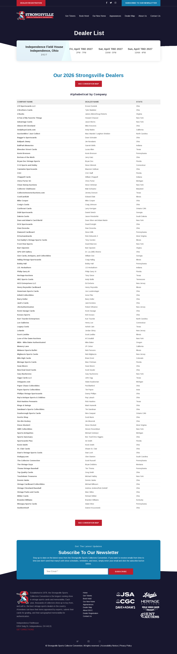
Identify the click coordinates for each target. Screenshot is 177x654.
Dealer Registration (31, 3)
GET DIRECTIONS (25, 630)
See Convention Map (88, 84)
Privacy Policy (126, 646)
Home (85, 593)
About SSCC (88, 610)
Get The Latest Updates (88, 546)
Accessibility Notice (109, 646)
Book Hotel (84, 16)
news (61, 558)
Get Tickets (70, 16)
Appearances (115, 16)
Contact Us (155, 16)
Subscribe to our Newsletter (141, 3)
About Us (143, 16)
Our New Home (99, 16)
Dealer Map (130, 16)
